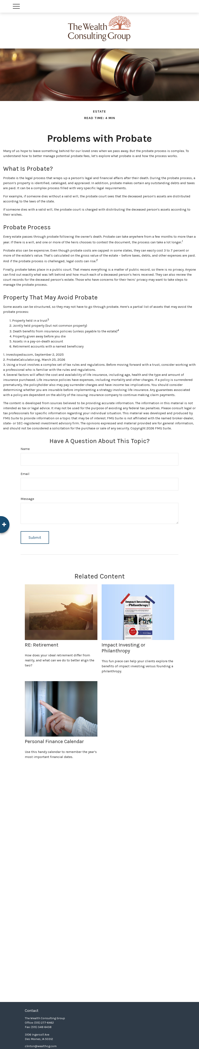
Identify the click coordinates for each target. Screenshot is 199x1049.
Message (27, 499)
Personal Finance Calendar (54, 741)
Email (25, 474)
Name (25, 449)
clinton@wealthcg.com (41, 1046)
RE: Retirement (41, 645)
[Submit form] (35, 537)
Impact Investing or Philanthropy (123, 648)
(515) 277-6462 (44, 1022)
